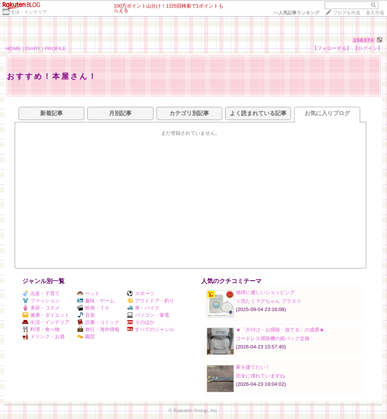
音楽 (86, 315)
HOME (13, 48)
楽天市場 (375, 12)
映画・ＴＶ (93, 308)
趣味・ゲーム (96, 300)
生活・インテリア (29, 12)
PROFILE (55, 48)
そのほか (141, 322)
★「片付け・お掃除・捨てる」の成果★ (280, 330)
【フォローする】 (331, 48)
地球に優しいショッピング (265, 292)
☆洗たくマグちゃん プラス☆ (268, 301)
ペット (88, 293)
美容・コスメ (41, 308)
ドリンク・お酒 (43, 336)
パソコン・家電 (148, 315)
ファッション (41, 300)
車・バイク (143, 308)
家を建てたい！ (253, 367)
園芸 (86, 336)
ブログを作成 (346, 12)
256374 (363, 40)
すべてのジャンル (150, 329)
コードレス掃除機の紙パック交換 (273, 338)
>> (296, 12)
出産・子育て (41, 293)
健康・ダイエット (46, 315)
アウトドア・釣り (150, 300)
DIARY (32, 48)
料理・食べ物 (41, 329)
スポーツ (141, 293)
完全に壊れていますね (260, 376)
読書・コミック (98, 322)
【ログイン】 (367, 48)
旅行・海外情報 (98, 329)
